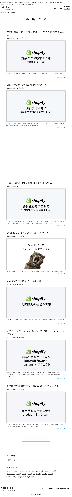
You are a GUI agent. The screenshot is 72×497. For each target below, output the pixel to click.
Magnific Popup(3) (50, 471)
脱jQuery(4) (30, 477)
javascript (22, 186)
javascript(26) (30, 471)
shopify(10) (36, 474)
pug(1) (24, 474)
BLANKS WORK (36, 494)
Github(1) (16, 471)
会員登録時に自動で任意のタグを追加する (29, 182)
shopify (20, 38)
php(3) (18, 474)
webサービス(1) (11, 477)
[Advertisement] (36, 155)
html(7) (22, 471)
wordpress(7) (21, 477)
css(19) (8, 471)
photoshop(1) (10, 474)
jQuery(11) (39, 471)
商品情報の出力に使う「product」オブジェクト (32, 385)
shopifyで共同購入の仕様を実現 (23, 281)
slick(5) (44, 474)
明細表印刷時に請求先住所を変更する (26, 84)
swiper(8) (51, 474)
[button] (58, 8)
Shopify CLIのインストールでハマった (27, 232)
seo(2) (30, 474)
